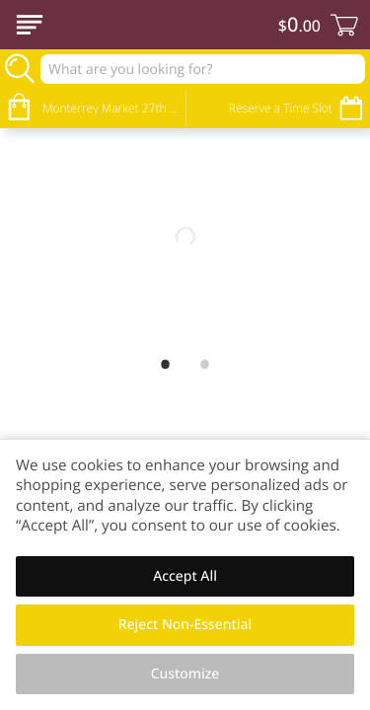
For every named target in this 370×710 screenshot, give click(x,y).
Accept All (185, 576)
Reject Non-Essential (185, 624)
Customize (185, 674)
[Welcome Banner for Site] (185, 237)
